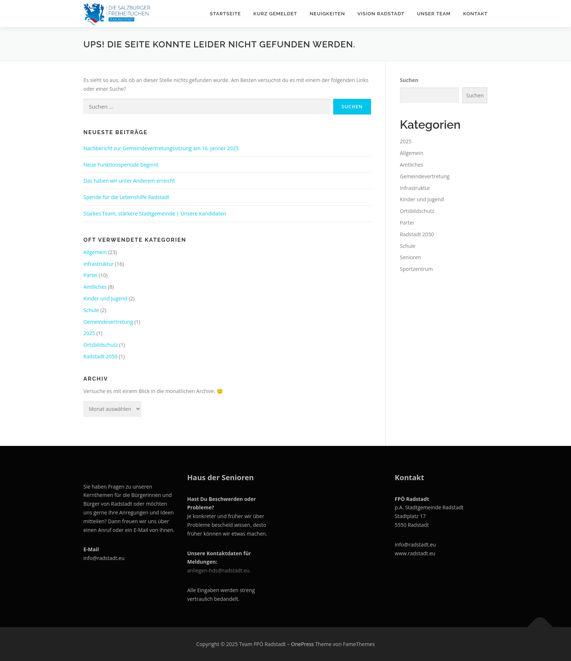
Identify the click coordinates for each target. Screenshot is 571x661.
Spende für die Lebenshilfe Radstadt (126, 197)
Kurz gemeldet (275, 13)
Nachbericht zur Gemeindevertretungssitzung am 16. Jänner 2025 (161, 148)
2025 (89, 333)
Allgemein (95, 252)
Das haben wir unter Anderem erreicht (129, 180)
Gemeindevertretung (108, 321)
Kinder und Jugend (105, 298)
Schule (91, 310)
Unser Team (434, 13)
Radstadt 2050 (100, 356)
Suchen (409, 80)
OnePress (302, 644)
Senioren (410, 257)
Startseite (225, 13)
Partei (90, 275)
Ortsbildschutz (100, 344)
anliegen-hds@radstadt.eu (219, 570)
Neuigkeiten (327, 13)
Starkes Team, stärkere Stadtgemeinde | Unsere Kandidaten (154, 213)
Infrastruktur (98, 263)
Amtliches (95, 286)
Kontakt (475, 13)
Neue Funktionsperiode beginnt (120, 164)
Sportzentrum (416, 268)
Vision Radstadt (380, 13)
